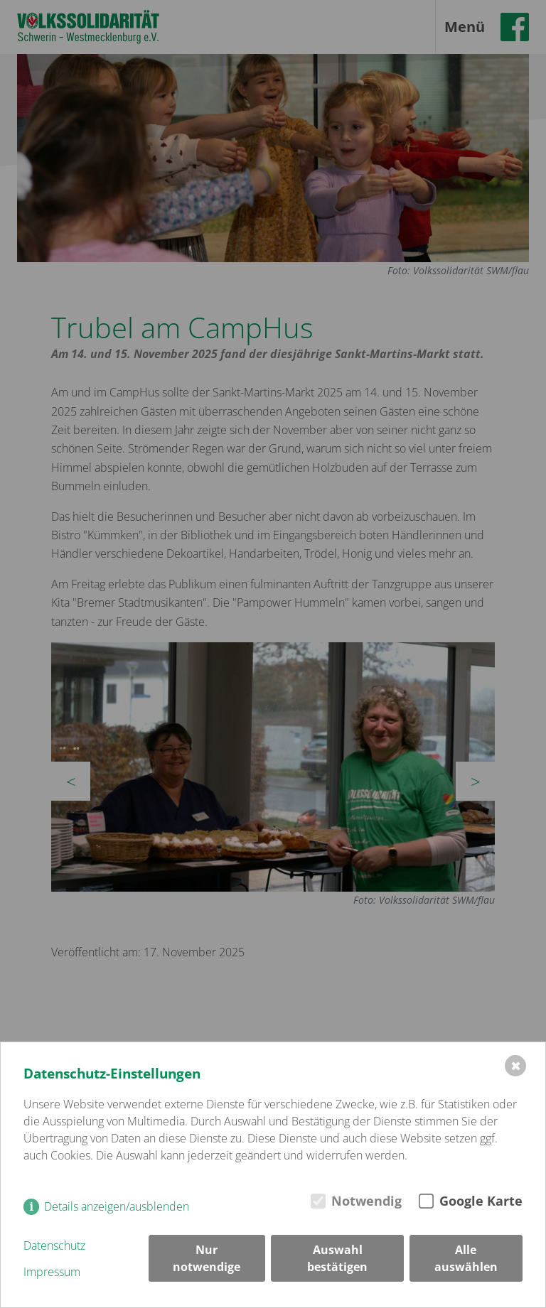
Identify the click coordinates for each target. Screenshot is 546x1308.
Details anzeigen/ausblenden (116, 1206)
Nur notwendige (206, 1258)
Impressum (51, 1272)
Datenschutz (54, 1245)
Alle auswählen (466, 1258)
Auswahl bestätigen (337, 1258)
